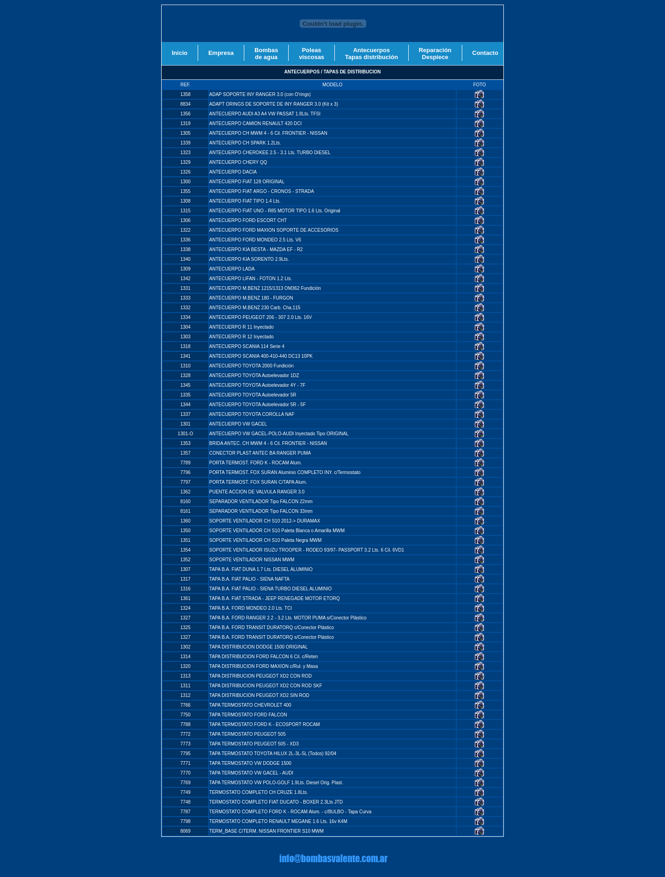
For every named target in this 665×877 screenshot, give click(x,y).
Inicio (179, 52)
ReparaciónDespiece (435, 53)
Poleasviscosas (311, 53)
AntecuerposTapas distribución (371, 53)
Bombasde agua (266, 53)
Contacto (485, 52)
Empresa (221, 52)
